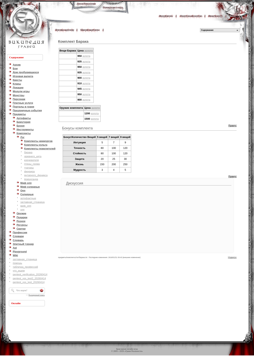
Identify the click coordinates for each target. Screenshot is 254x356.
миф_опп (25, 205)
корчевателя (31, 160)
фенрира (29, 171)
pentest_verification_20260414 (30, 274)
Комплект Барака (73, 42)
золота (86, 55)
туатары (29, 167)
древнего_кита (32, 156)
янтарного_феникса (36, 175)
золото (88, 50)
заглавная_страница (32, 202)
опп (22, 209)
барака (28, 152)
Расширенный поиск (37, 295)
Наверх (232, 257)
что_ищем (19, 270)
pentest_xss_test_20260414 (28, 282)
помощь (17, 263)
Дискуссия (74, 183)
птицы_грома (32, 163)
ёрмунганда (31, 179)
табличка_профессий (25, 266)
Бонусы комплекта (77, 128)
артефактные (28, 198)
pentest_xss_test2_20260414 (29, 278)
